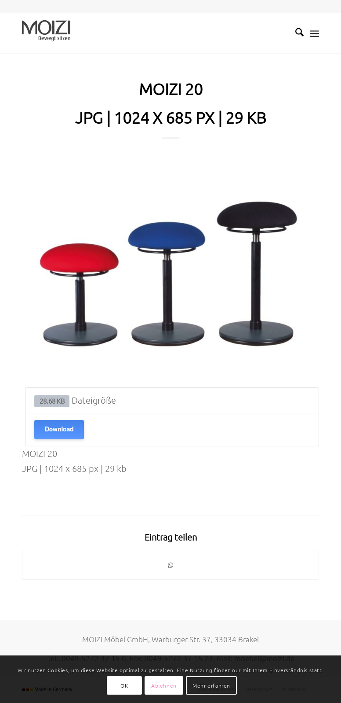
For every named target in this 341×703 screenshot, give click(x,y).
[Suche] (295, 33)
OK (124, 685)
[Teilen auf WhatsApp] (170, 565)
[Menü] (314, 33)
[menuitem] (295, 33)
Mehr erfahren (211, 685)
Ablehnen (164, 685)
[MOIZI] (46, 33)
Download (59, 429)
